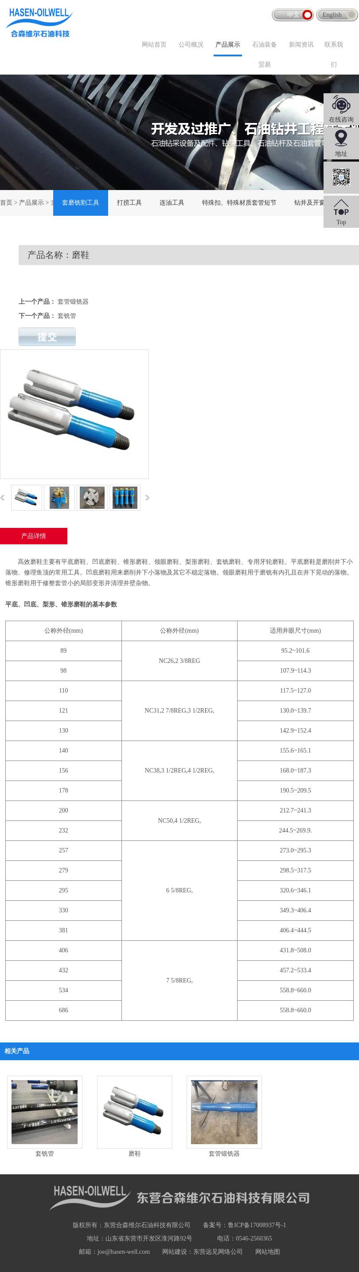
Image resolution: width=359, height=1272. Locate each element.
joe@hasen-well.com (124, 1251)
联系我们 (333, 54)
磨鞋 (135, 1153)
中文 (293, 15)
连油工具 (172, 202)
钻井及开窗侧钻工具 (322, 202)
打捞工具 (129, 202)
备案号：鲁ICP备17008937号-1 (244, 1225)
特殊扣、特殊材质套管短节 (239, 202)
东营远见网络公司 (218, 1251)
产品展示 (227, 44)
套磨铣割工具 (80, 202)
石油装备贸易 (264, 54)
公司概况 (191, 44)
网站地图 (267, 1251)
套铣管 (67, 316)
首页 (6, 202)
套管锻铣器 (73, 301)
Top (341, 222)
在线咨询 (341, 119)
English (332, 15)
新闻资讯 (301, 44)
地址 (341, 154)
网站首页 (154, 44)
